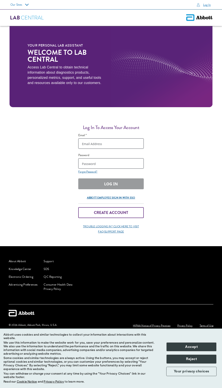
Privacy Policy (54, 381)
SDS (46, 269)
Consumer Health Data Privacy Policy (58, 287)
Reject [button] (191, 359)
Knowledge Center (20, 269)
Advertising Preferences (23, 285)
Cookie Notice (27, 381)
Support (49, 261)
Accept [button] (191, 347)
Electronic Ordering (21, 277)
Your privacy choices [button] (191, 371)
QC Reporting (52, 277)
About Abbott (17, 261)
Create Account (111, 212)
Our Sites (19, 5)
